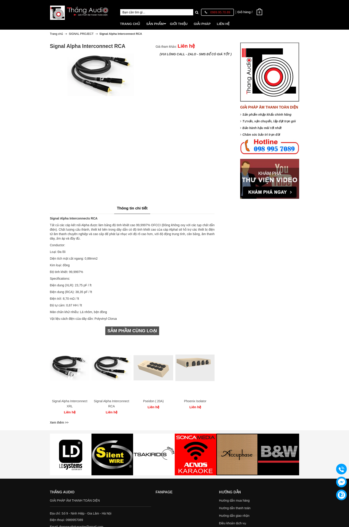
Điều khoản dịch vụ (232, 523)
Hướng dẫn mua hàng (234, 500)
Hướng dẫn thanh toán (234, 508)
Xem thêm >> (59, 422)
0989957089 (74, 520)
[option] (69, 378)
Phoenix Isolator (195, 401)
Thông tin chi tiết (132, 208)
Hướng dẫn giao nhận (234, 515)
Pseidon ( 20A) (153, 401)
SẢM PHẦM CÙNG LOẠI (132, 330)
